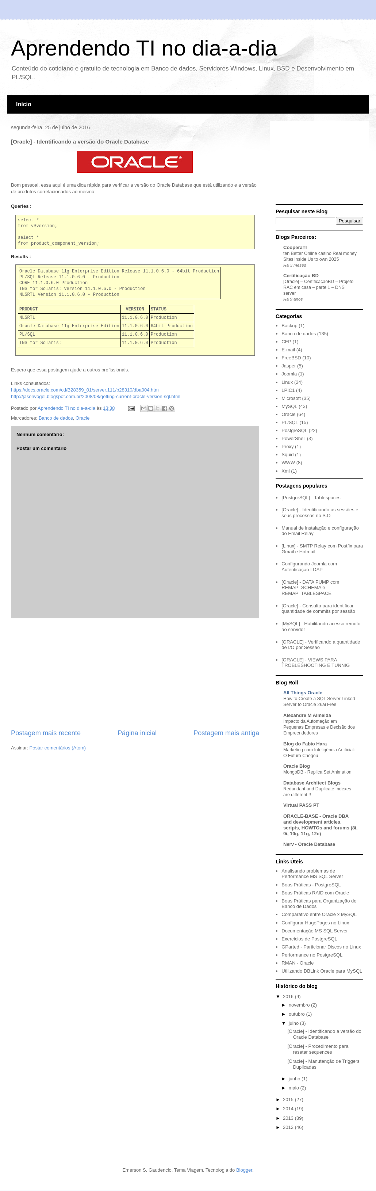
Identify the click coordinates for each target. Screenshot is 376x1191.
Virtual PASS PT (301, 805)
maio (294, 1088)
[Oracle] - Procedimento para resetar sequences (317, 1049)
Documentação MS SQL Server (314, 931)
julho (294, 1023)
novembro (300, 1005)
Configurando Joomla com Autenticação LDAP (309, 566)
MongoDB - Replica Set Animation (317, 772)
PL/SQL (289, 422)
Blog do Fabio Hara (305, 744)
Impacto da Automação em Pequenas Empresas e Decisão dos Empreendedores (319, 727)
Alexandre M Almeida (307, 715)
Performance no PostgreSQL (311, 955)
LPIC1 (288, 390)
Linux (287, 382)
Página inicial (137, 733)
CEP (286, 341)
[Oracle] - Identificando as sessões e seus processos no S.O (319, 512)
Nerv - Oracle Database (309, 844)
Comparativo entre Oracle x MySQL (319, 914)
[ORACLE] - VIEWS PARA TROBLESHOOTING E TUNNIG (315, 662)
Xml (285, 471)
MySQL (289, 406)
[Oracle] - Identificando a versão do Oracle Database (324, 1034)
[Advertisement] (135, 673)
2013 (289, 1118)
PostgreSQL (294, 430)
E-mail (288, 349)
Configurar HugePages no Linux (315, 922)
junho (295, 1078)
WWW (288, 462)
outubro (297, 1014)
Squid (287, 454)
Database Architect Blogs (312, 783)
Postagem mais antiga (226, 733)
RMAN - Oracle (297, 963)
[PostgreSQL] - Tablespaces (311, 497)
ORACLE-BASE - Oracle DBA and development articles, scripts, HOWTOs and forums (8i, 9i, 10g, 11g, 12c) (320, 824)
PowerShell (293, 438)
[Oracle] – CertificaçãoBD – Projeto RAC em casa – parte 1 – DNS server (318, 287)
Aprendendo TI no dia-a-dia (144, 48)
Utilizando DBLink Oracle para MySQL (321, 971)
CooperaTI (295, 247)
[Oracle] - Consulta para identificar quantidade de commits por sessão (318, 608)
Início (23, 104)
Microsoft (291, 398)
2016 (289, 996)
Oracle (82, 418)
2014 (289, 1108)
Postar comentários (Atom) (58, 748)
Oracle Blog (296, 766)
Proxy (287, 446)
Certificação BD (301, 275)
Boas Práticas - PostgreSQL (311, 884)
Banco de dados (56, 418)
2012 (289, 1127)
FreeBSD (291, 357)
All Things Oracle (302, 692)
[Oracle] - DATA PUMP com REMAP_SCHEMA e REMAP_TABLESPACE (310, 587)
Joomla (289, 374)
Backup (289, 325)
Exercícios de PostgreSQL (309, 939)
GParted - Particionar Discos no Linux (321, 947)
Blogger (244, 1170)
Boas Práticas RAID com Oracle (315, 893)
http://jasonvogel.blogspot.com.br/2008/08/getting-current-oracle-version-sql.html (95, 396)
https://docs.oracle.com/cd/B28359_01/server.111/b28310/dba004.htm (85, 390)
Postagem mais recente (46, 733)
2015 (289, 1099)
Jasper (288, 366)
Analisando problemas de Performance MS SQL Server (312, 873)
